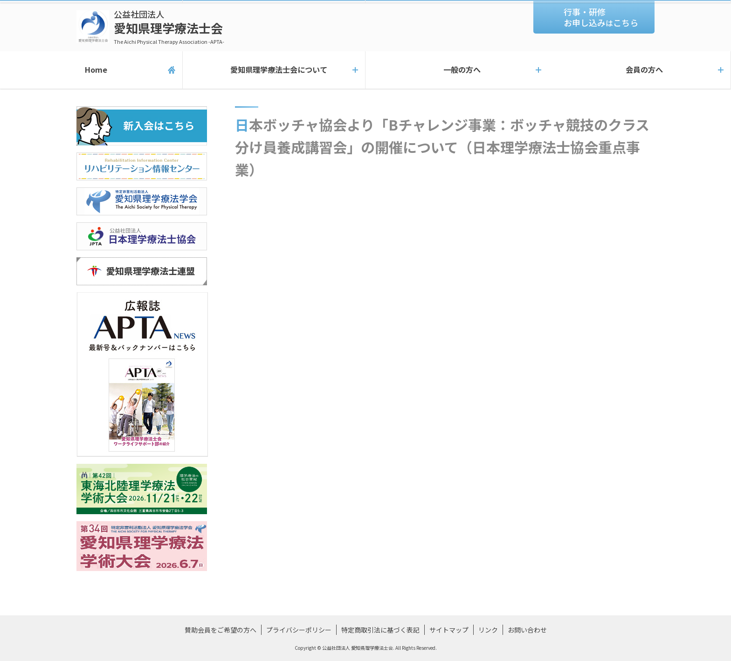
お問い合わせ (527, 629)
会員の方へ (640, 70)
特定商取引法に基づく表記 (380, 629)
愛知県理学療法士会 (169, 26)
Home (91, 70)
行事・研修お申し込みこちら (601, 17)
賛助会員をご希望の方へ (220, 629)
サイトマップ (449, 629)
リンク (488, 629)
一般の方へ (457, 70)
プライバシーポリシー (298, 629)
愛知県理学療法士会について (274, 70)
